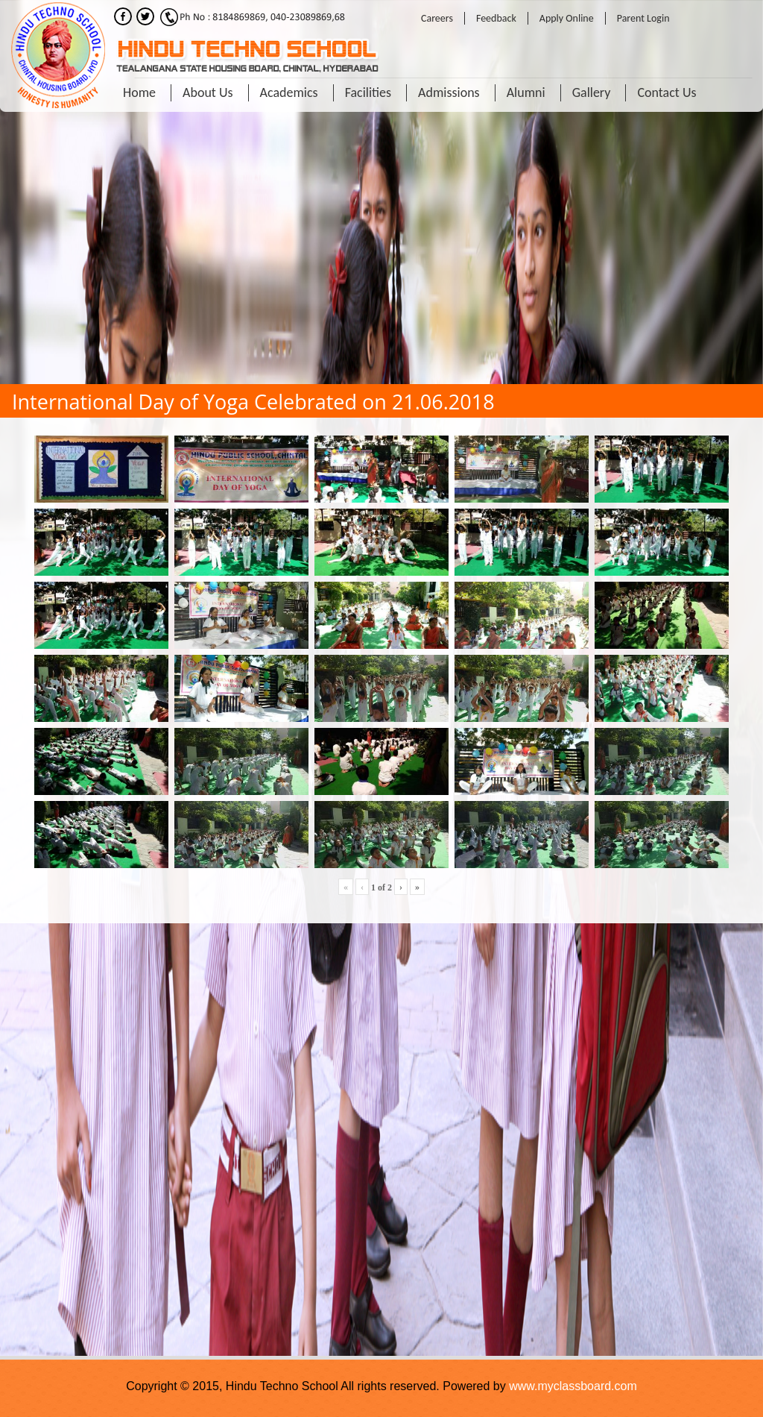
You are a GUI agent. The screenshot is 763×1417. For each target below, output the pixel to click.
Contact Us (666, 92)
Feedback (496, 18)
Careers (437, 18)
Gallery (591, 92)
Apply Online (566, 18)
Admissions (449, 92)
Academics (289, 92)
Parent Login (643, 18)
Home (139, 92)
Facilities (368, 92)
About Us (208, 92)
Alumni (526, 92)
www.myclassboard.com (573, 1386)
